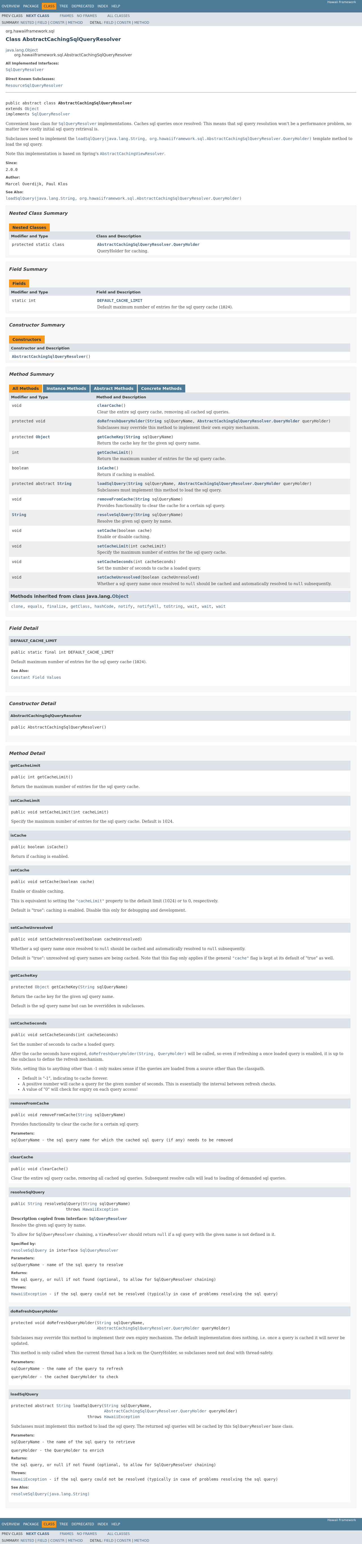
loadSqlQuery (111, 483)
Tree (63, 6)
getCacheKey (110, 437)
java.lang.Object (22, 50)
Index (103, 6)
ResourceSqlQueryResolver (34, 85)
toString (173, 606)
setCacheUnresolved (118, 577)
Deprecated (83, 6)
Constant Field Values (36, 677)
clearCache (109, 405)
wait (192, 606)
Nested (27, 23)
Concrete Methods (161, 388)
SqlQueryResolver (25, 69)
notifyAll (148, 606)
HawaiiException (100, 1209)
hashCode (103, 606)
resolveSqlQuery (115, 514)
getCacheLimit (112, 452)
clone (17, 606)
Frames (67, 16)
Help (115, 6)
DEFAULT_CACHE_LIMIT (120, 300)
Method (75, 23)
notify (125, 606)
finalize (56, 606)
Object (32, 108)
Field (42, 23)
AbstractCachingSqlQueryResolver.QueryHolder (148, 244)
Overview (11, 6)
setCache (106, 530)
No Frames (87, 16)
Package (31, 6)
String (154, 421)
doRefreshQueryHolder (121, 421)
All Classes (118, 16)
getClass (80, 606)
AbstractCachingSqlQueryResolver (49, 356)
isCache (105, 468)
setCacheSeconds (115, 561)
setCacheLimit (112, 546)
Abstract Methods (113, 388)
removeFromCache (115, 499)
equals (35, 606)
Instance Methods (66, 388)
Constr (57, 23)
